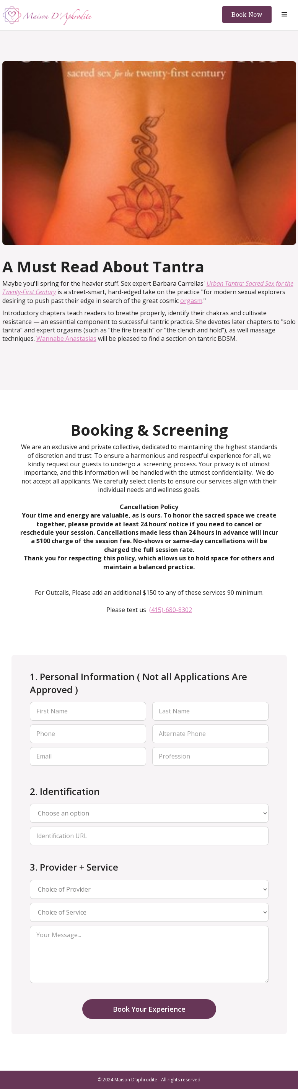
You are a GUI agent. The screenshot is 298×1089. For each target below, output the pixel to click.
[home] (48, 15)
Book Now (246, 14)
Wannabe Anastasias (66, 338)
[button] (284, 14)
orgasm (191, 300)
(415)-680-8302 (170, 610)
